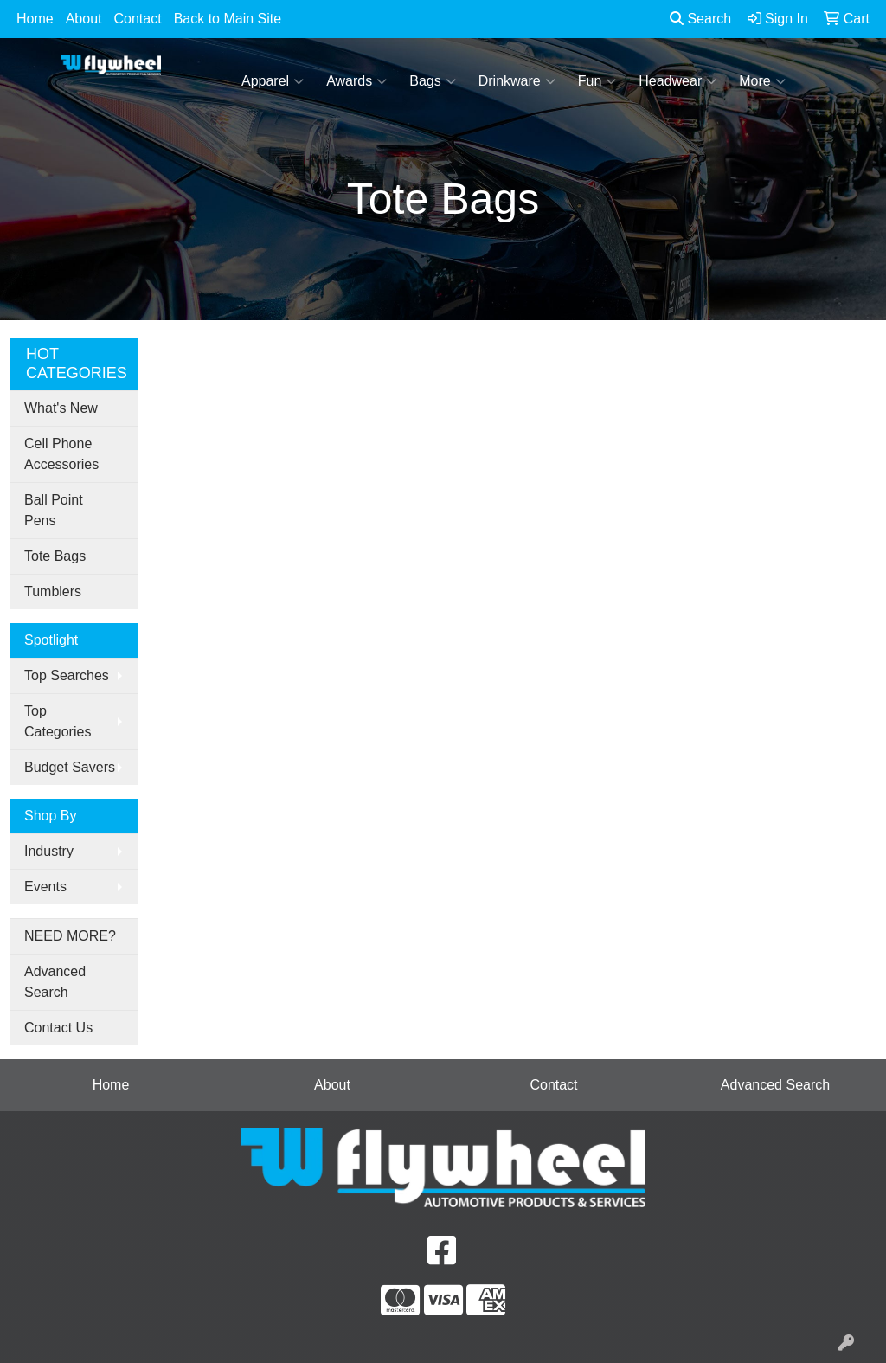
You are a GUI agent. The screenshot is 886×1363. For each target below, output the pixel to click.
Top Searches (66, 675)
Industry (49, 851)
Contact (138, 18)
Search (700, 18)
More (762, 81)
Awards (356, 81)
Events (45, 886)
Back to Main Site (228, 18)
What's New (61, 408)
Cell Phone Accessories (61, 454)
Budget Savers (69, 767)
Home (35, 18)
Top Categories (57, 721)
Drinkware (516, 81)
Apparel (272, 81)
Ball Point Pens (53, 510)
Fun (597, 81)
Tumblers (52, 591)
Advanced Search (55, 982)
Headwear (677, 81)
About (84, 18)
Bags (432, 81)
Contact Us (58, 1027)
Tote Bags (55, 556)
